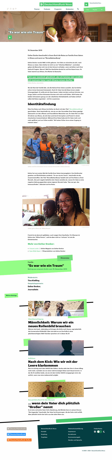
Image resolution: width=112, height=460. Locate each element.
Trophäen (44, 437)
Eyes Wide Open (34, 251)
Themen (37, 9)
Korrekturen (72, 434)
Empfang (44, 434)
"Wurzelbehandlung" (76, 109)
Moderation (70, 9)
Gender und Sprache (75, 440)
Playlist (95, 9)
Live (87, 9)
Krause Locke (33, 248)
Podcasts (47, 9)
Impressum (72, 431)
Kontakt (43, 431)
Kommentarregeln (74, 437)
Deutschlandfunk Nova (48, 428)
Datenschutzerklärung (75, 428)
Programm (58, 9)
